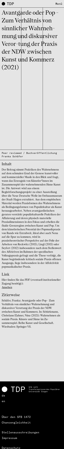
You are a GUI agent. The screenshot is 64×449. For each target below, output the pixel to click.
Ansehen (7, 287)
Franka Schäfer (12, 156)
